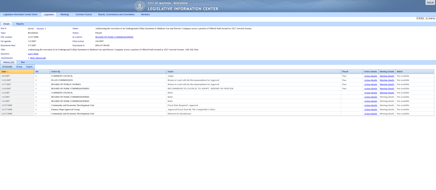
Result (345, 71)
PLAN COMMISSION (62, 80)
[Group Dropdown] (19, 67)
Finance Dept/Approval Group (65, 109)
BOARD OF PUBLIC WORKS (66, 84)
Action (170, 71)
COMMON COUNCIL (62, 76)
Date (4, 71)
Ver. (37, 71)
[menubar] (17, 67)
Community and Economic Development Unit (72, 105)
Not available (403, 76)
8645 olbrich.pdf (38, 58)
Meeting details (387, 76)
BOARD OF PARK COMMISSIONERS (114, 37)
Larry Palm (33, 53)
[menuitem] (7, 67)
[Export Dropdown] (29, 67)
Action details (370, 76)
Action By (55, 71)
